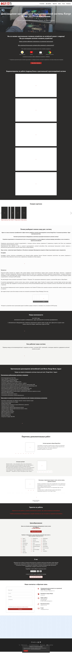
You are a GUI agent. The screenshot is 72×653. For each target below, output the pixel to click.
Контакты (68, 3)
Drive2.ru (33, 572)
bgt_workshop (50, 646)
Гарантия (55, 3)
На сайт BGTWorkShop (36, 578)
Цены (59, 3)
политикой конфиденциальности (35, 648)
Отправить (20, 610)
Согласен (26, 650)
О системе (42, 3)
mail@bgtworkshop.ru (67, 0)
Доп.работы (48, 3)
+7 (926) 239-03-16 (36, 529)
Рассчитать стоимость (36, 63)
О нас (63, 3)
